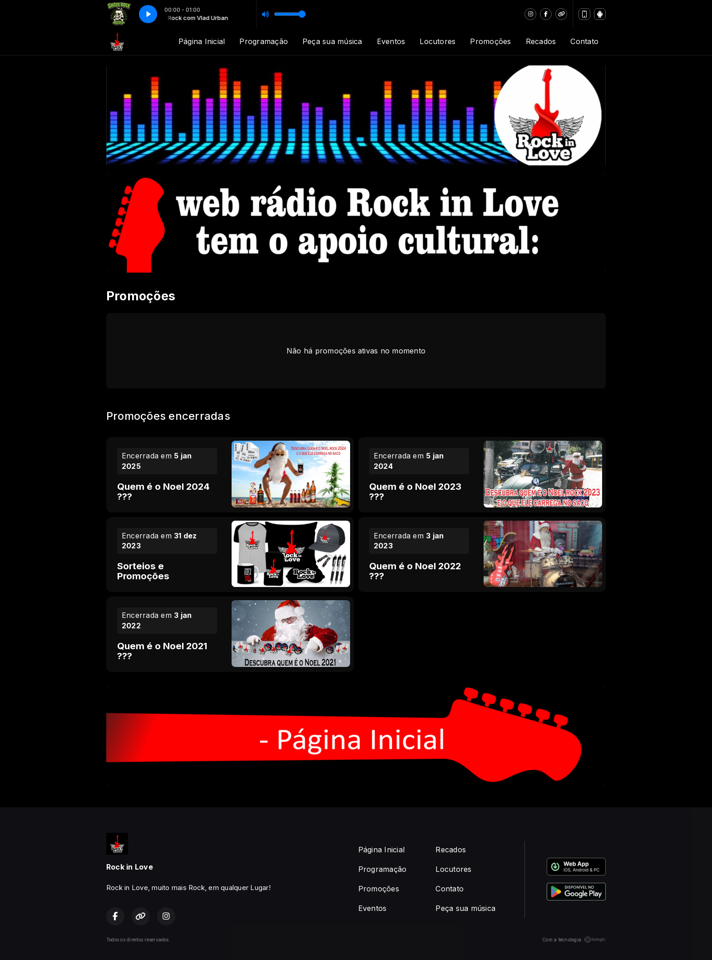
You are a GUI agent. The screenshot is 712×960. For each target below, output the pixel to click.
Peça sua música (332, 41)
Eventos (391, 41)
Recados (541, 41)
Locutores (437, 41)
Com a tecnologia (574, 939)
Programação (263, 41)
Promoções (490, 41)
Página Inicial (201, 41)
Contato (584, 41)
